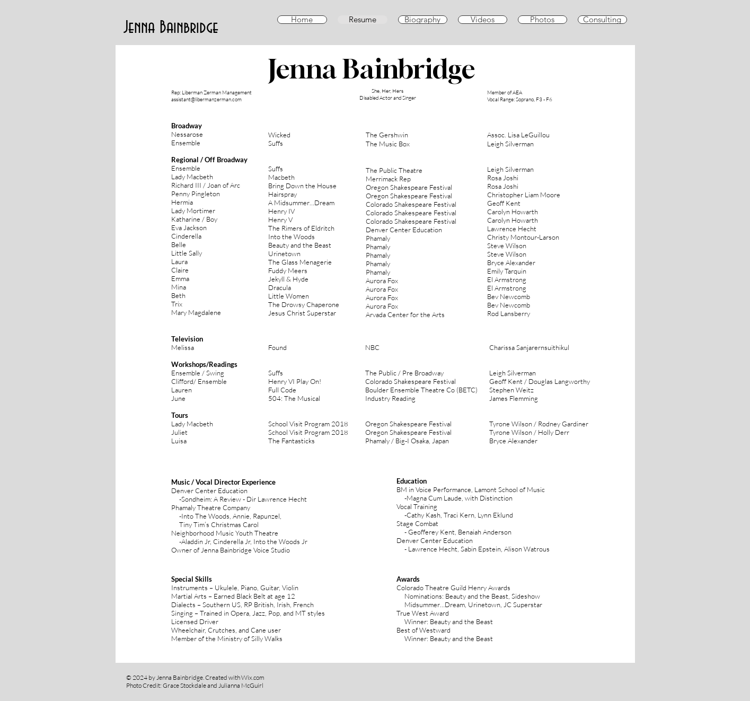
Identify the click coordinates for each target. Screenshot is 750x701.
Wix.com (252, 677)
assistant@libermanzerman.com (206, 99)
